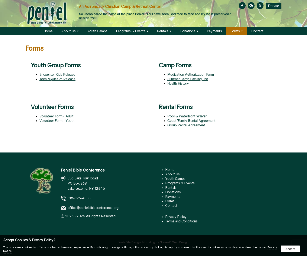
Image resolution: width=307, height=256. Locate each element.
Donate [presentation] (273, 6)
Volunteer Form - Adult (56, 116)
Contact (257, 31)
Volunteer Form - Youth (56, 120)
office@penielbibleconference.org (93, 208)
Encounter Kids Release (57, 74)
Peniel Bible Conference (83, 170)
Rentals (164, 31)
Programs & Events (132, 31)
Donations (189, 31)
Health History (178, 83)
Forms (236, 31)
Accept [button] (290, 249)
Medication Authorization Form (190, 74)
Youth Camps (97, 31)
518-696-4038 (79, 198)
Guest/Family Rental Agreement (191, 120)
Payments (214, 31)
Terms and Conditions (181, 221)
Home (48, 31)
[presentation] (243, 6)
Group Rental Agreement (186, 125)
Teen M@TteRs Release (57, 79)
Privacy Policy (176, 217)
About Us (70, 31)
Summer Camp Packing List (187, 79)
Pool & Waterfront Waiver (187, 116)
